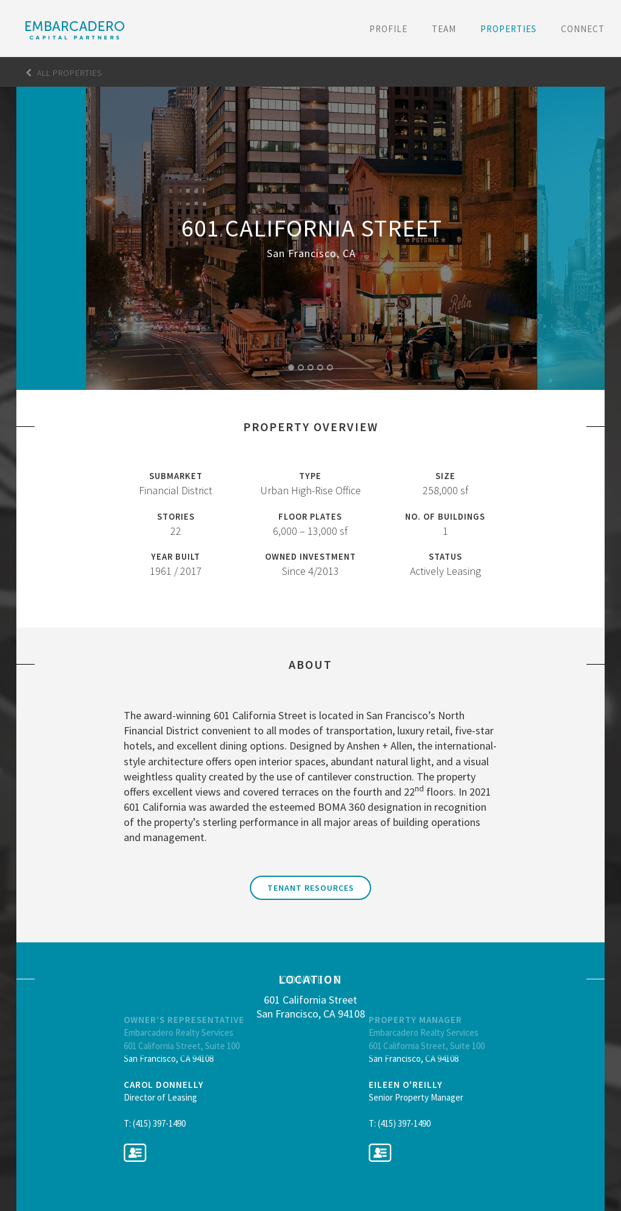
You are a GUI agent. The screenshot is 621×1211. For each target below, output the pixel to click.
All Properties (63, 72)
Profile (388, 29)
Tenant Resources (310, 887)
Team (444, 29)
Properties (508, 29)
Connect (583, 29)
